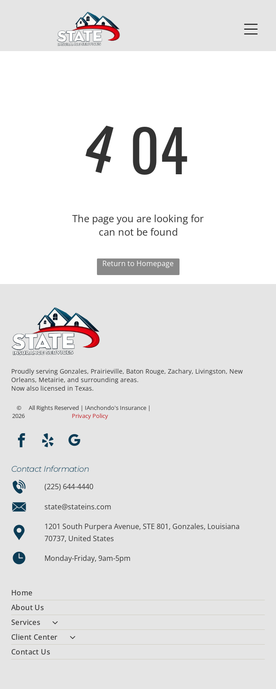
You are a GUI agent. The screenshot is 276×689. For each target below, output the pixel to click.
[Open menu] (251, 29)
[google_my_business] (74, 442)
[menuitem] (138, 593)
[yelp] (48, 442)
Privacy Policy (90, 416)
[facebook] (21, 442)
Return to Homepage (138, 263)
